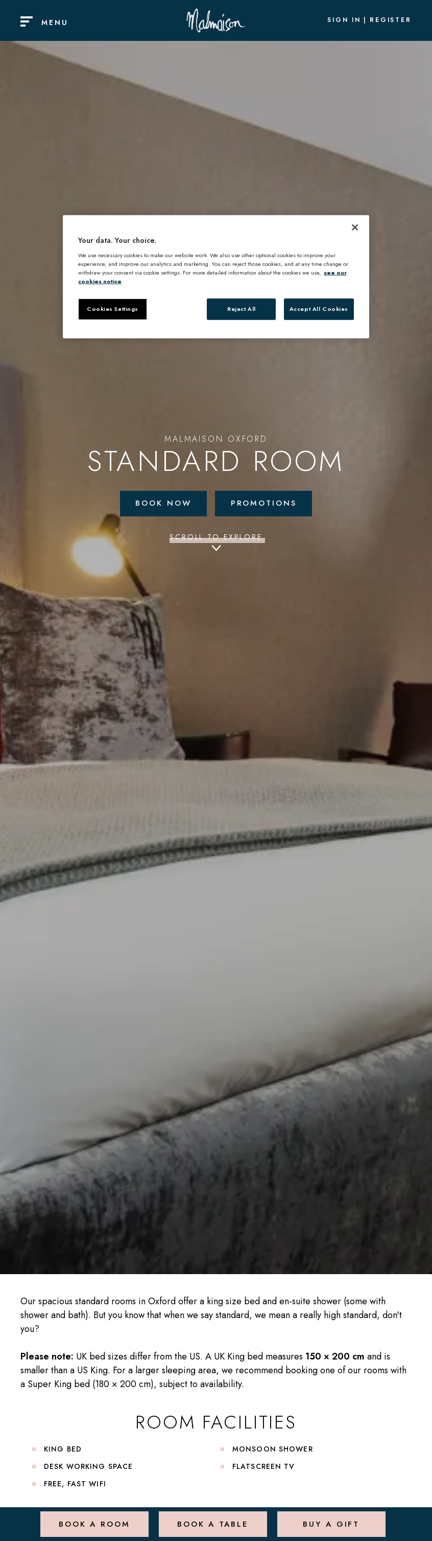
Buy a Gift (330, 1518)
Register (391, 20)
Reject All (241, 309)
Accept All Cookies (319, 309)
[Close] (355, 227)
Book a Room (93, 1517)
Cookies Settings (112, 309)
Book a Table (211, 1517)
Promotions (266, 504)
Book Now (161, 504)
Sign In (344, 20)
